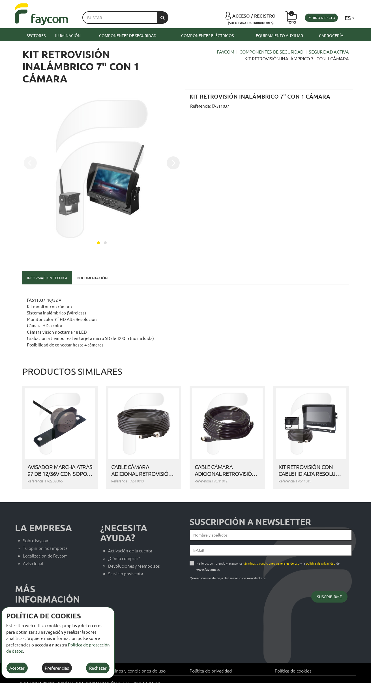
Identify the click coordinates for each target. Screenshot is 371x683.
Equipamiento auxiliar (279, 35)
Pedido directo (321, 17)
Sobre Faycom (36, 532)
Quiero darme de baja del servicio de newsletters (227, 570)
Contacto (32, 604)
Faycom (225, 51)
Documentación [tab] (92, 277)
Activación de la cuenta (130, 543)
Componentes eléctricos (207, 35)
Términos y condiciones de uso (135, 662)
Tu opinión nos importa (45, 540)
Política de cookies (293, 662)
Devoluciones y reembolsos (134, 558)
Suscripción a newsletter (250, 514)
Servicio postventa (125, 566)
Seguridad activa (329, 51)
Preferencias (57, 668)
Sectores (36, 35)
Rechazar (98, 668)
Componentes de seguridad (127, 35)
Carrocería (331, 35)
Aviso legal (33, 555)
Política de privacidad (211, 662)
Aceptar (17, 668)
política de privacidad (320, 555)
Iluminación (68, 35)
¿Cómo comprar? (124, 550)
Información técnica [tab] (47, 277)
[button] (98, 243)
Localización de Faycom (45, 548)
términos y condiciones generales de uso (271, 555)
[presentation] (30, 162)
